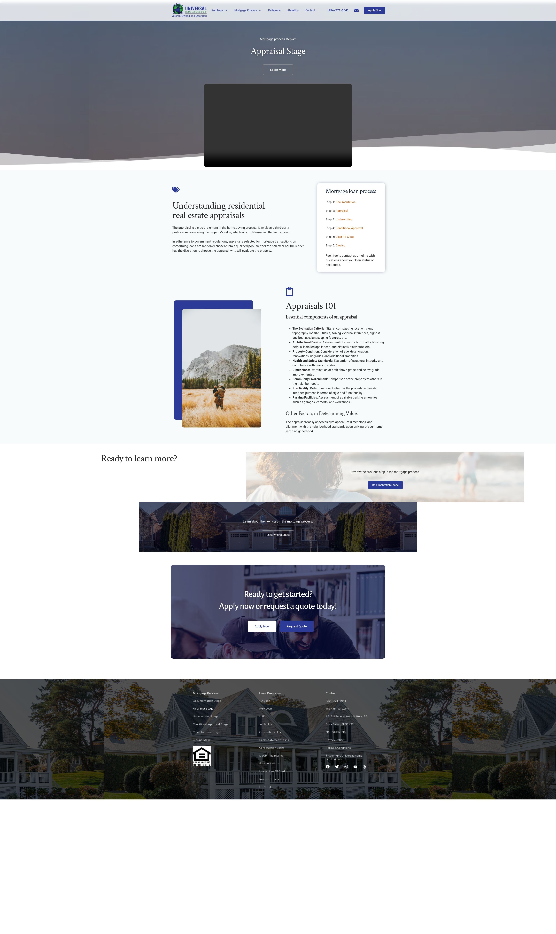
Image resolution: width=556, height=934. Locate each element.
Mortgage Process (247, 10)
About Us (293, 10)
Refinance (274, 10)
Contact (310, 10)
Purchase (220, 10)
